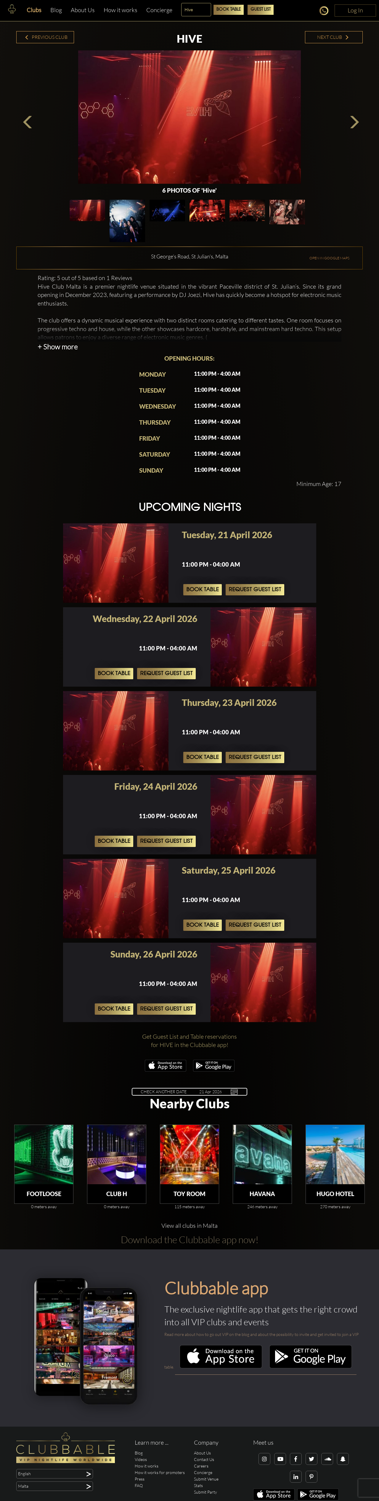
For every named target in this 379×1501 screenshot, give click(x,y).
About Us (83, 10)
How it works (120, 10)
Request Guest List (255, 589)
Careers (201, 1465)
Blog (56, 10)
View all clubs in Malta (189, 1225)
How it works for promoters (160, 1472)
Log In (355, 10)
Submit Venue (206, 1478)
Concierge (159, 10)
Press (139, 1478)
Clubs (34, 10)
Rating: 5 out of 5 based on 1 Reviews (85, 278)
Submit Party (205, 1491)
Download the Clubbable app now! (189, 1239)
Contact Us (204, 1459)
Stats (198, 1485)
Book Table (228, 10)
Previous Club (46, 37)
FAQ (139, 1485)
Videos (141, 1459)
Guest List (260, 10)
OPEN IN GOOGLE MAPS (329, 258)
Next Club (333, 37)
